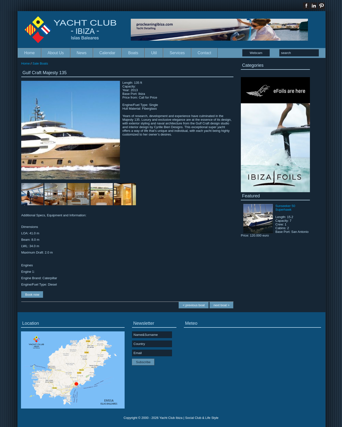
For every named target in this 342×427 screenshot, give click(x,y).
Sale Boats (40, 63)
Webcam (256, 53)
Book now (32, 294)
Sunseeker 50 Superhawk (285, 207)
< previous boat (194, 305)
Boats (133, 53)
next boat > (221, 305)
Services (177, 53)
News (82, 53)
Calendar (107, 53)
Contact (204, 53)
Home (29, 53)
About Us (56, 53)
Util (154, 53)
